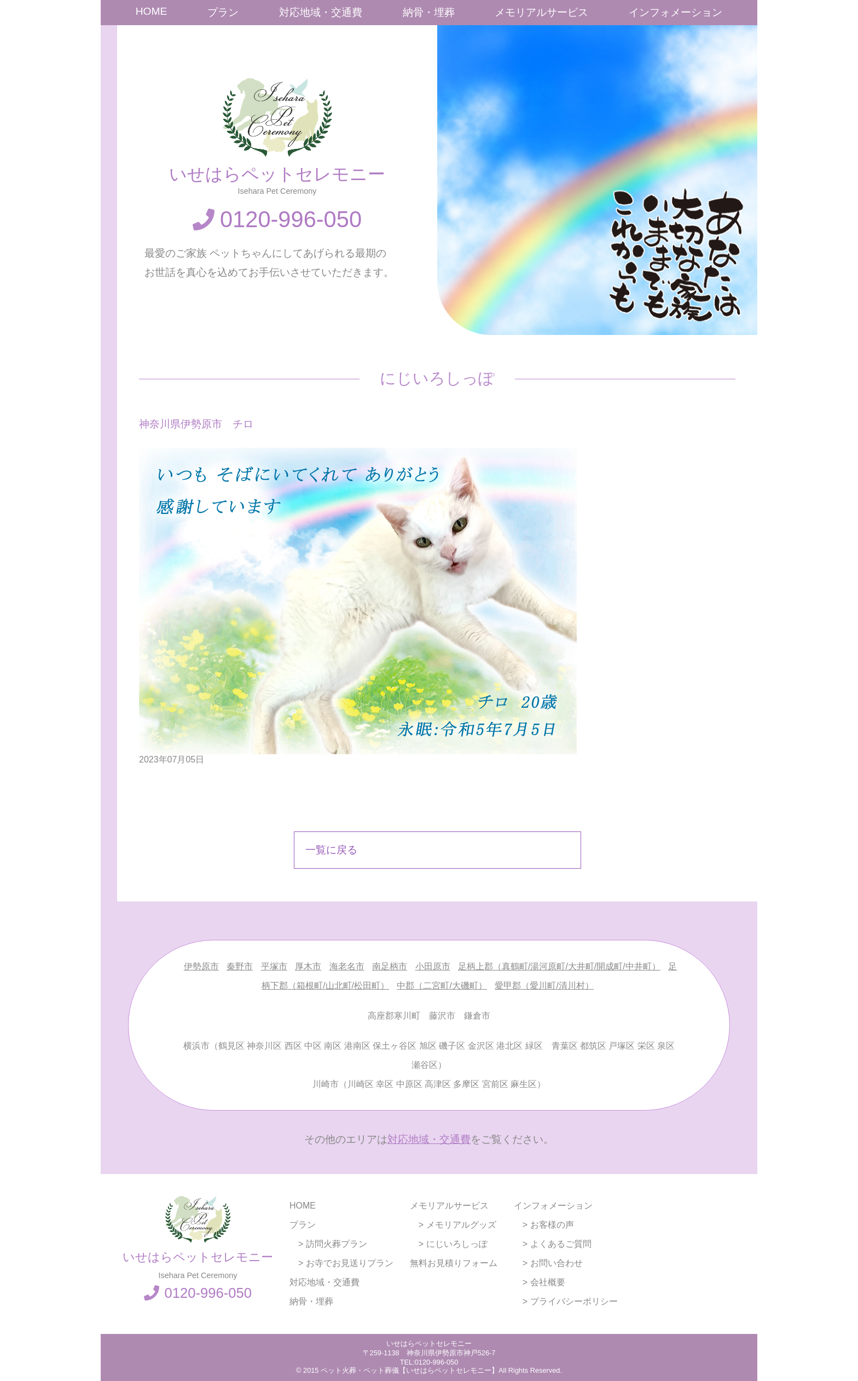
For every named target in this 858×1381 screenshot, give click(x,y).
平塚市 (274, 966)
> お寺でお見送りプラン (341, 1263)
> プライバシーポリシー (566, 1301)
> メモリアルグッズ (453, 1224)
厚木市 (308, 966)
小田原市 (432, 966)
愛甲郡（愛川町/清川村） (544, 985)
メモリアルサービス (541, 12)
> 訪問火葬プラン (328, 1244)
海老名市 (346, 966)
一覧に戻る (331, 850)
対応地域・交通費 (320, 12)
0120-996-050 (291, 219)
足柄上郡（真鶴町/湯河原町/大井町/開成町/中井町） (559, 966)
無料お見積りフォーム (453, 1263)
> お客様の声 (544, 1224)
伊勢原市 (201, 966)
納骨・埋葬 (429, 12)
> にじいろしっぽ (449, 1244)
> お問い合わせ (548, 1263)
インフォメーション (675, 12)
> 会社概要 (539, 1282)
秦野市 (240, 966)
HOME (151, 11)
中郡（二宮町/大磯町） (441, 985)
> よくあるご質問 (553, 1244)
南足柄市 (389, 966)
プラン (223, 12)
